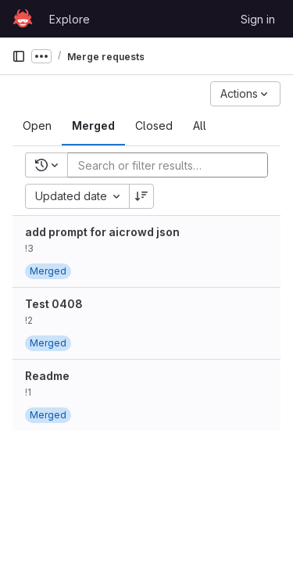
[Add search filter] (172, 165)
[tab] (37, 125)
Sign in (258, 19)
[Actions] (245, 93)
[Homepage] (23, 18)
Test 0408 (54, 303)
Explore (69, 19)
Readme (47, 375)
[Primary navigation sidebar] (18, 56)
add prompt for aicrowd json (102, 231)
